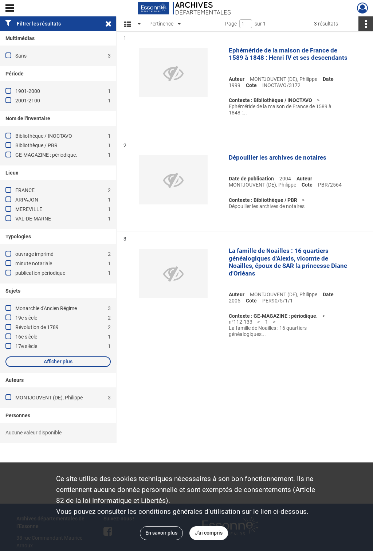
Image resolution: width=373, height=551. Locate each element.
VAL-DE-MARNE (33, 219)
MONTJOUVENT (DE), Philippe (49, 397)
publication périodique (40, 273)
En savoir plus (161, 533)
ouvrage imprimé (34, 254)
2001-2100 (27, 100)
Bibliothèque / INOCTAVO (43, 136)
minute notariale (33, 263)
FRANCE (25, 190)
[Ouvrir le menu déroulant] (9, 8)
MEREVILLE (28, 209)
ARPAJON (26, 200)
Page (231, 24)
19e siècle (26, 318)
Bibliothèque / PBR (36, 145)
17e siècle (26, 346)
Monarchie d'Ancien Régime (46, 308)
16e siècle (26, 337)
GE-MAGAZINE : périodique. (46, 155)
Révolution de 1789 (37, 327)
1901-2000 (27, 91)
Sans (21, 56)
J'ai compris (209, 533)
